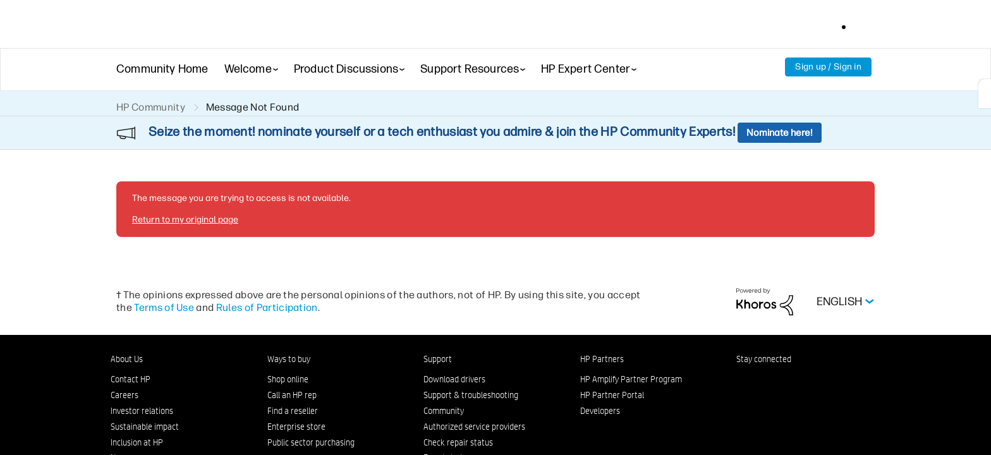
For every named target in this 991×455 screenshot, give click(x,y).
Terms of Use (164, 307)
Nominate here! (779, 132)
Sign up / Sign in (828, 66)
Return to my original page (185, 219)
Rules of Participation (267, 307)
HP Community (150, 107)
